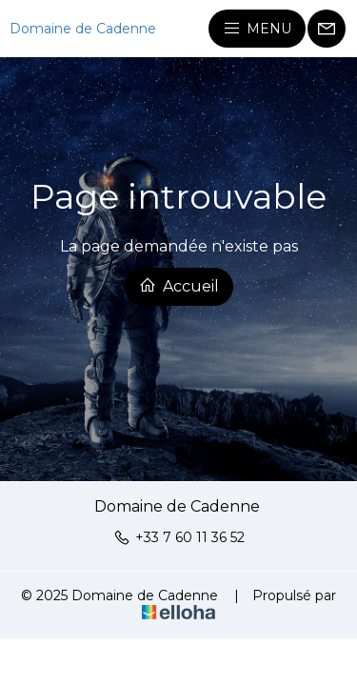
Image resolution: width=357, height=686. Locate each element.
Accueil (179, 285)
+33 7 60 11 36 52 (179, 537)
